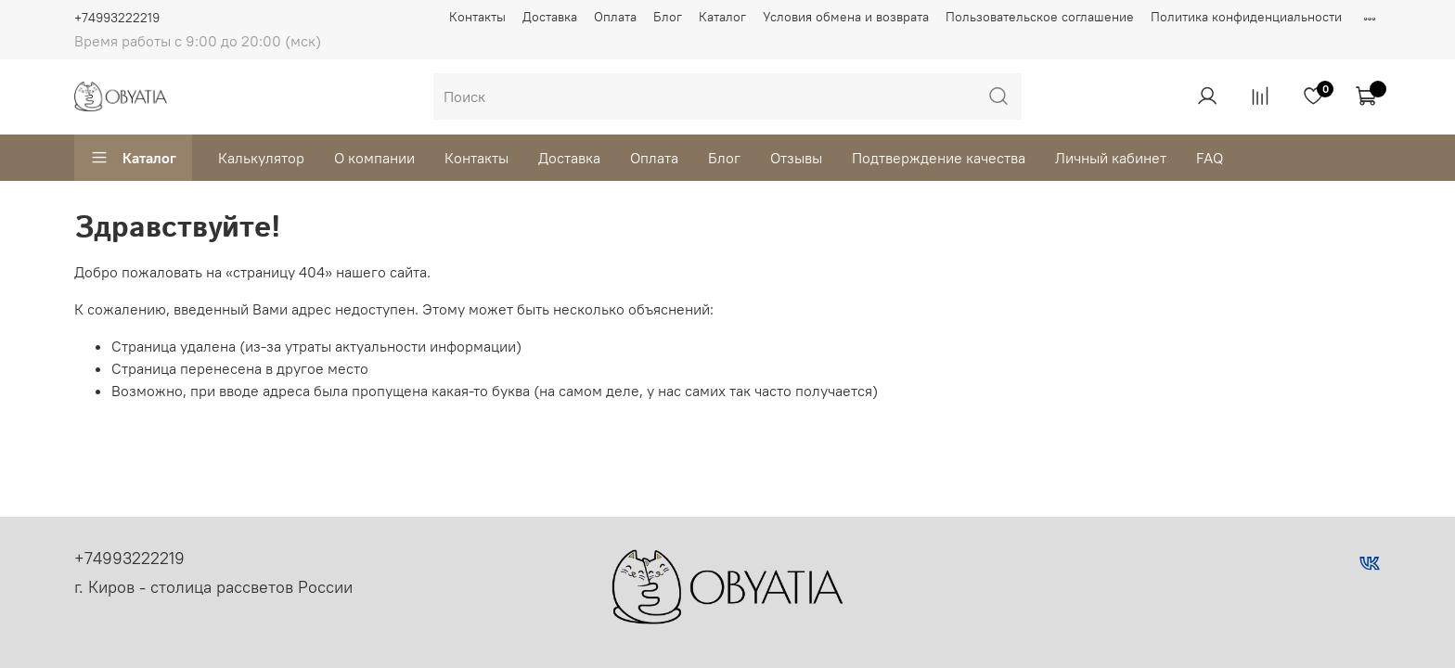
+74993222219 (117, 17)
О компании (374, 157)
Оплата (615, 16)
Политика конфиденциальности (1246, 16)
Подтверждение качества (938, 157)
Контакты (477, 16)
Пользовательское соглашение (1040, 16)
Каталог (722, 16)
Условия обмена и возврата (846, 16)
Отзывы (796, 157)
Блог (667, 16)
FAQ (1209, 157)
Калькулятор (261, 157)
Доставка (549, 16)
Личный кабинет (1110, 157)
